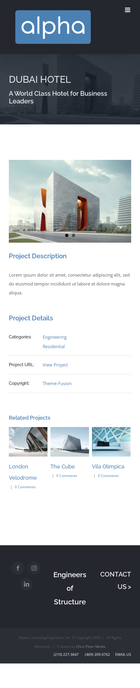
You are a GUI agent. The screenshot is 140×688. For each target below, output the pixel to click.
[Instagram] (34, 568)
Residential (54, 346)
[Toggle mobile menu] (128, 10)
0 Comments (25, 486)
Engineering (55, 337)
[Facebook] (17, 568)
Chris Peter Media (91, 646)
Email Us (122, 654)
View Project (55, 365)
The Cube (62, 466)
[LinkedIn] (26, 583)
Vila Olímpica (108, 466)
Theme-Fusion (57, 383)
